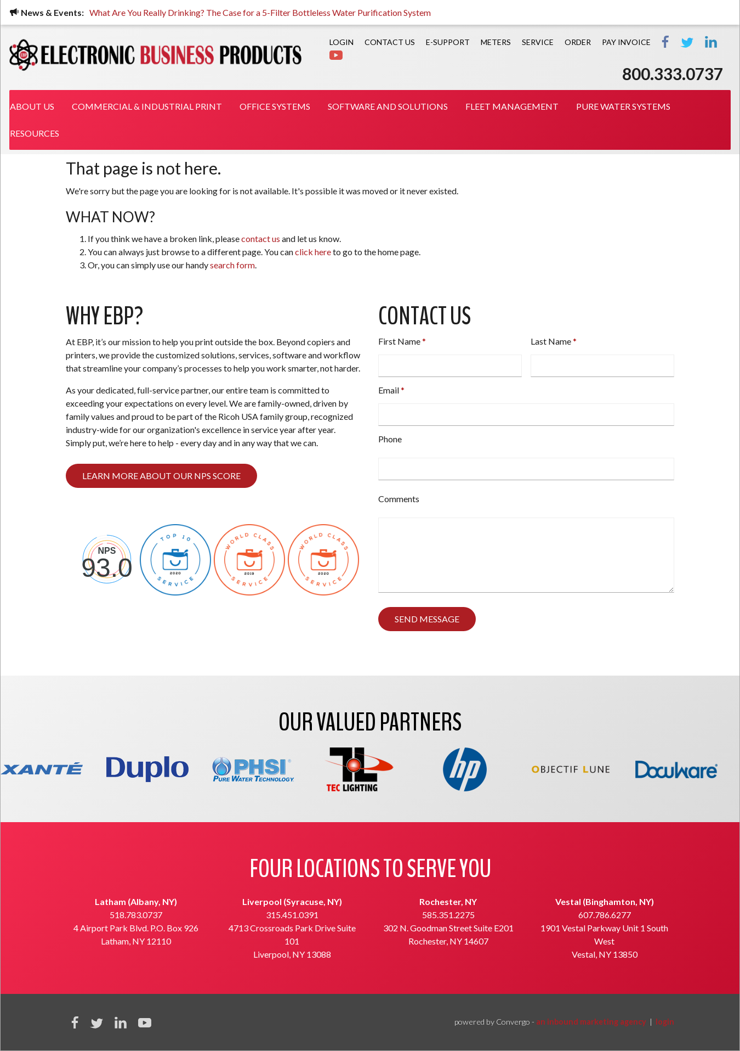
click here (313, 251)
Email (388, 390)
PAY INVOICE (626, 42)
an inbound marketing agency (591, 1021)
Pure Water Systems (623, 106)
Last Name (551, 341)
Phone (390, 439)
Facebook (665, 41)
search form (232, 265)
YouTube (144, 1022)
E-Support (448, 42)
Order (578, 42)
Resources (34, 133)
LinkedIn (711, 41)
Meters (496, 42)
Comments (398, 498)
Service (538, 42)
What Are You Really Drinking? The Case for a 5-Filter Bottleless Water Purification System (263, 12)
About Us (32, 106)
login (665, 1021)
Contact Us (390, 42)
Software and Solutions (388, 106)
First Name (399, 341)
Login (341, 42)
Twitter (686, 41)
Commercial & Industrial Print (147, 106)
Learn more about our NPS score (161, 475)
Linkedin (120, 1022)
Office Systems (275, 106)
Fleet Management (512, 106)
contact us (260, 238)
